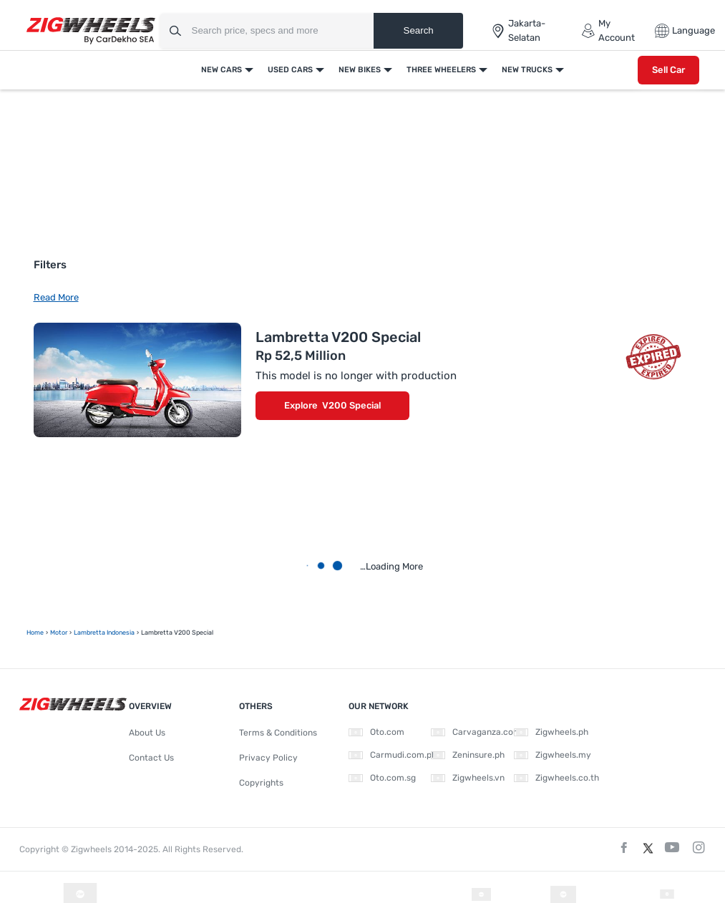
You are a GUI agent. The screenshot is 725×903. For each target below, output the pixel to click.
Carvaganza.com (476, 732)
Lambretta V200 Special (338, 337)
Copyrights (261, 783)
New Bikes (360, 69)
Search (419, 30)
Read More (56, 297)
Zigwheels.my (552, 755)
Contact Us (151, 758)
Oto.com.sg (382, 778)
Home (35, 632)
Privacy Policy (268, 758)
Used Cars (290, 69)
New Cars (221, 69)
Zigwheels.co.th (556, 778)
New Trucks (527, 69)
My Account (608, 30)
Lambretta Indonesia (104, 632)
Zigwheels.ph (551, 732)
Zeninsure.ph (468, 755)
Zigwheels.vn (468, 778)
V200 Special (351, 405)
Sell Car (668, 69)
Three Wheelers (441, 69)
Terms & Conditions (278, 733)
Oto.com (376, 732)
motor (58, 632)
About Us (147, 733)
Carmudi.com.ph (393, 755)
